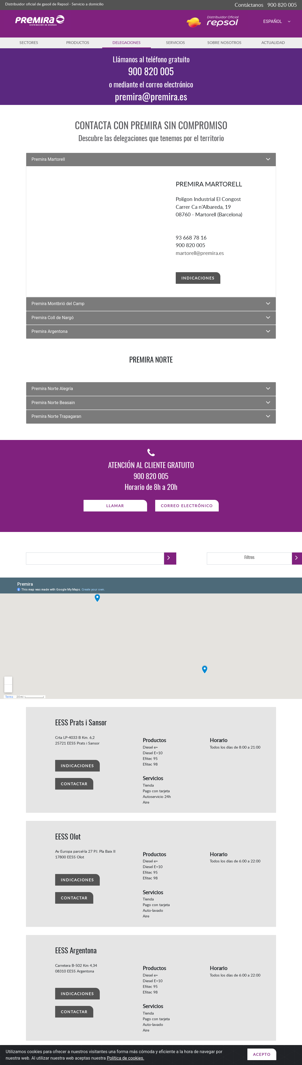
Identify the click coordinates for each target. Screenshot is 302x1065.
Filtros (249, 557)
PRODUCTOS (77, 42)
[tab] (151, 159)
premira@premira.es (151, 97)
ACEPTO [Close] (262, 1054)
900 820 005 (151, 72)
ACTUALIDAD (273, 42)
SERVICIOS (175, 42)
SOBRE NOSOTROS (224, 42)
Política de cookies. (125, 1058)
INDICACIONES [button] (198, 278)
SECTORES (28, 42)
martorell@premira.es (200, 253)
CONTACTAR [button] (74, 783)
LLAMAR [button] (115, 505)
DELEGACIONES (126, 42)
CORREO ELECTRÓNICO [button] (187, 505)
